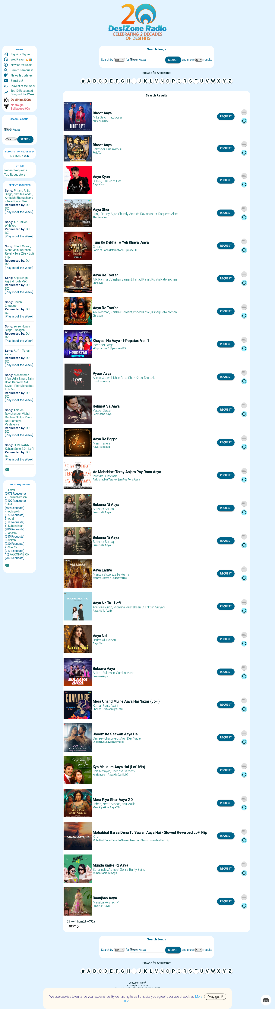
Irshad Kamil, (142, 279)
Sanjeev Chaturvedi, (106, 738)
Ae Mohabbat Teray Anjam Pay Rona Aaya (116, 479)
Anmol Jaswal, (103, 378)
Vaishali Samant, (121, 279)
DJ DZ (19, 156)
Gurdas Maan (125, 673)
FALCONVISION (19, 554)
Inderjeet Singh (103, 345)
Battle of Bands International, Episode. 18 (115, 250)
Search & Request (22, 70)
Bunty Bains (137, 869)
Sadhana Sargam (123, 771)
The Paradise (100, 217)
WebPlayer (17, 59)
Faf (10, 504)
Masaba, (99, 902)
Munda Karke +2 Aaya (105, 872)
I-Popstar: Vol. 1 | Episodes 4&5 (109, 348)
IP (117, 902)
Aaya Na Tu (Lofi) (102, 610)
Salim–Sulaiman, (104, 673)
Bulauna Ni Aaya (102, 512)
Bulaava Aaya (100, 676)
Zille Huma (121, 574)
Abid (11, 518)
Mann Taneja (101, 443)
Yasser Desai (102, 410)
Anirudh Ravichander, (143, 214)
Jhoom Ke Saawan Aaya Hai (108, 741)
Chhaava (98, 282)
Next (74, 926)
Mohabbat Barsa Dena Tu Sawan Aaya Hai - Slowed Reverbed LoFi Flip (131, 840)
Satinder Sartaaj (103, 509)
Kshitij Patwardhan (164, 279)
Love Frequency (101, 381)
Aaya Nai (98, 643)
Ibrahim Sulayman (105, 476)
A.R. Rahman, (102, 279)
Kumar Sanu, (101, 706)
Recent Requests (15, 170)
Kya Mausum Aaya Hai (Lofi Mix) (110, 774)
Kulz (96, 837)
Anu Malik (128, 804)
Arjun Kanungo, (103, 607)
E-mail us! (17, 81)
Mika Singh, (101, 117)
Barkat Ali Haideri (104, 640)
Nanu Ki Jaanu (101, 120)
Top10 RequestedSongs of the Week (22, 92)
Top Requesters (14, 174)
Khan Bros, (120, 378)
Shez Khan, (136, 378)
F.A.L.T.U (97, 152)
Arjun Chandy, (120, 214)
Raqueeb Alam (168, 214)
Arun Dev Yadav (131, 738)
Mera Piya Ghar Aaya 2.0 (106, 807)
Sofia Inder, (101, 869)
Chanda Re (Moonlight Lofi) (108, 709)
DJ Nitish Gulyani (153, 607)
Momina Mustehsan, (127, 607)
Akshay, (110, 902)
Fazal (11, 490)
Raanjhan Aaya (101, 905)
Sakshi (12, 540)
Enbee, (98, 804)
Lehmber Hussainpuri (107, 149)
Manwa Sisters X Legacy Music (110, 577)
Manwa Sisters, (104, 574)
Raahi (114, 706)
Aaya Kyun (99, 184)
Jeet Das (115, 181)
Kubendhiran (15, 526)
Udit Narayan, (102, 771)
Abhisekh (14, 511)
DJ (12, 156)
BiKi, (106, 181)
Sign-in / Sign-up (21, 54)
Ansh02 (12, 533)
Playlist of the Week (23, 86)
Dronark (149, 378)
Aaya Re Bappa (101, 446)
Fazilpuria (115, 117)
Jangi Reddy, (102, 214)
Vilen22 (12, 547)
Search (25, 139)
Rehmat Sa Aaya (102, 413)
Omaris (98, 247)
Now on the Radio (21, 65)
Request (226, 116)
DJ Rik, (98, 181)
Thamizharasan (17, 497)
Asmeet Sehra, (118, 869)
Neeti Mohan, (112, 804)
